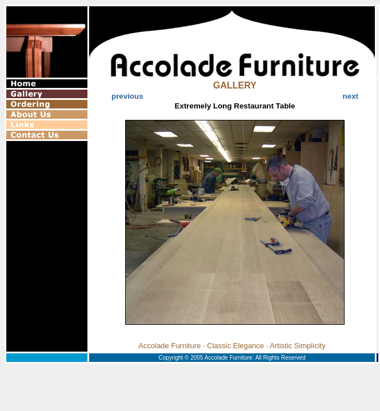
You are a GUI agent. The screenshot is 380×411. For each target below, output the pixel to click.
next (350, 96)
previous (127, 96)
